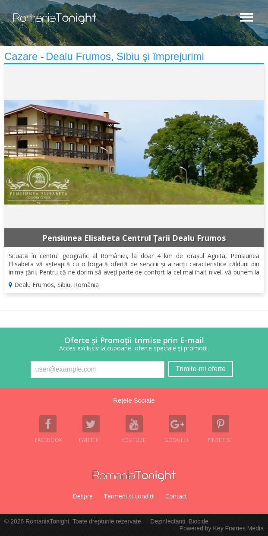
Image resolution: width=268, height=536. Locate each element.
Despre (83, 496)
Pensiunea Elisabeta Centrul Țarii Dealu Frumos (134, 238)
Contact (176, 496)
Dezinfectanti (167, 521)
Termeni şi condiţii (129, 496)
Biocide (198, 521)
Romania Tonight (134, 476)
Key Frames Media (238, 528)
